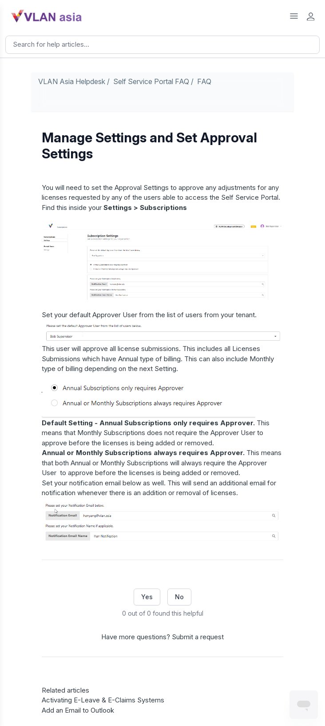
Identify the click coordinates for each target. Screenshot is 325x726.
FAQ (204, 81)
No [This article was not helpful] (179, 597)
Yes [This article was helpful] (147, 597)
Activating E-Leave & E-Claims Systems (103, 700)
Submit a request (198, 637)
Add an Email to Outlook (78, 710)
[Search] (162, 45)
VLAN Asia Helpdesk (71, 81)
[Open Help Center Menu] (294, 16)
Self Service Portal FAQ (151, 81)
